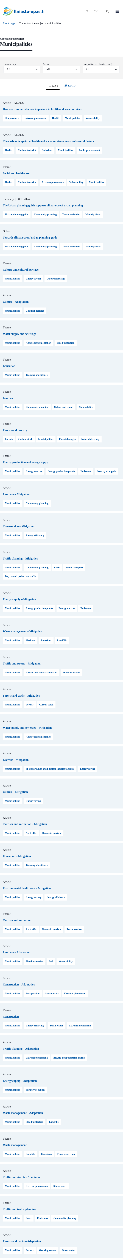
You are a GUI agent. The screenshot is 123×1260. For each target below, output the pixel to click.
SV (95, 11)
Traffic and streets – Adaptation (22, 1177)
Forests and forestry (15, 430)
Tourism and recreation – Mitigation (25, 824)
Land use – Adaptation (16, 952)
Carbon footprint (27, 150)
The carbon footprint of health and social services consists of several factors (48, 141)
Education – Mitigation (17, 856)
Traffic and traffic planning (19, 1209)
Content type (10, 64)
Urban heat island (63, 407)
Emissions (47, 150)
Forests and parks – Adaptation (22, 1241)
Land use (8, 398)
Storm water (51, 993)
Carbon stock (25, 439)
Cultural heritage (56, 278)
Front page (9, 23)
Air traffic (31, 833)
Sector (46, 64)
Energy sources (34, 471)
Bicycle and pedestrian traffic (20, 576)
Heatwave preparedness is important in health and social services (42, 109)
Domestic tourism (51, 833)
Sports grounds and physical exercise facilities (50, 769)
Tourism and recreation (17, 920)
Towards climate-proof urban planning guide (30, 237)
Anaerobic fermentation (38, 343)
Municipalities (72, 118)
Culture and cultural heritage (20, 269)
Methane (30, 640)
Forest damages (67, 439)
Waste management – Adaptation (23, 1112)
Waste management (15, 1145)
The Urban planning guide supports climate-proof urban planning (43, 205)
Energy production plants (61, 471)
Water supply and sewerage (19, 333)
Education (9, 365)
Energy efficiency (35, 535)
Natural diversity (90, 439)
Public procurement (89, 150)
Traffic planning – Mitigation (20, 558)
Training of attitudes (37, 375)
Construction (11, 1016)
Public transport (74, 567)
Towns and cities (71, 214)
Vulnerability (93, 118)
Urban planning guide (16, 214)
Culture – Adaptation (16, 301)
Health (55, 118)
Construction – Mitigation (18, 526)
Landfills (62, 640)
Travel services (74, 929)
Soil (51, 961)
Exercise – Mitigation (16, 759)
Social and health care (16, 173)
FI (87, 11)
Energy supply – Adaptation (20, 1080)
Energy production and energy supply (26, 462)
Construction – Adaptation (19, 984)
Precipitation (33, 993)
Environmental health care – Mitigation (27, 888)
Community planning (45, 214)
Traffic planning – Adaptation (21, 1048)
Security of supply (106, 471)
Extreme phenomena (35, 118)
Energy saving (33, 278)
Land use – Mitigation (16, 494)
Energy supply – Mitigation (19, 599)
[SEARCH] (107, 11)
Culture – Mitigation (15, 791)
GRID (70, 86)
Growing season (47, 1250)
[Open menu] (117, 11)
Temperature (12, 118)
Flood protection (65, 343)
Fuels (57, 567)
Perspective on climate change (98, 64)
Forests (9, 439)
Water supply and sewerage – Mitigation (27, 727)
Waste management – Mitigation (22, 631)
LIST (52, 86)
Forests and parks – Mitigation (21, 695)
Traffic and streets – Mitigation (22, 663)
